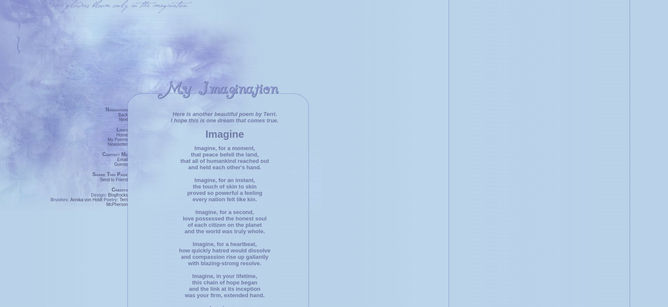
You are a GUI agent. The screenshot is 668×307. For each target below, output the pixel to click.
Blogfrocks (118, 195)
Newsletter (118, 144)
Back (123, 115)
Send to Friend (114, 179)
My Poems (118, 139)
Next (123, 119)
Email (122, 159)
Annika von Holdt (86, 199)
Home (122, 135)
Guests (121, 164)
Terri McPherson (117, 202)
